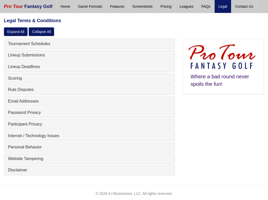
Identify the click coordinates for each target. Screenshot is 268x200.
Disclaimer (17, 170)
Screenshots (142, 6)
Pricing (166, 6)
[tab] (89, 44)
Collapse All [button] (41, 32)
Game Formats (90, 6)
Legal (222, 6)
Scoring (15, 78)
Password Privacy (24, 112)
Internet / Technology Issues (33, 136)
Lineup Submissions (26, 55)
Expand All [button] (15, 32)
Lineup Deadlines (24, 66)
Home (65, 6)
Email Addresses (23, 101)
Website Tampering (25, 158)
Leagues (186, 6)
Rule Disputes (21, 89)
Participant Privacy (25, 124)
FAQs (205, 6)
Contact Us (244, 6)
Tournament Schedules (29, 43)
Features (117, 6)
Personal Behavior (25, 147)
